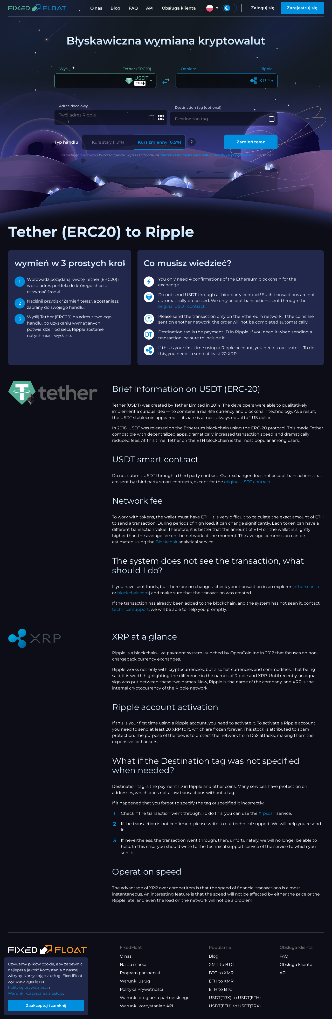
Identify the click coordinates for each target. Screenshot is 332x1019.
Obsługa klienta (179, 8)
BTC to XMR (221, 973)
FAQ (133, 8)
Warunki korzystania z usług (186, 155)
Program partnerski (140, 973)
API (150, 8)
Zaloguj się (262, 7)
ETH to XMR (221, 981)
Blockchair (166, 542)
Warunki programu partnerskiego (155, 997)
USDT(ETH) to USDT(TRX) (235, 1006)
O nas (96, 8)
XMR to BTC (221, 964)
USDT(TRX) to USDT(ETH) (235, 997)
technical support (130, 609)
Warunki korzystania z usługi (37, 990)
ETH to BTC (220, 989)
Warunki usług (135, 981)
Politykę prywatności (234, 155)
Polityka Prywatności (141, 989)
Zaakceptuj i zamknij (49, 1004)
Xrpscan (267, 813)
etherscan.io (306, 586)
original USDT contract (181, 306)
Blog (115, 8)
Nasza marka (133, 964)
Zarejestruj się (302, 7)
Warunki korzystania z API (146, 1006)
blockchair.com (133, 592)
